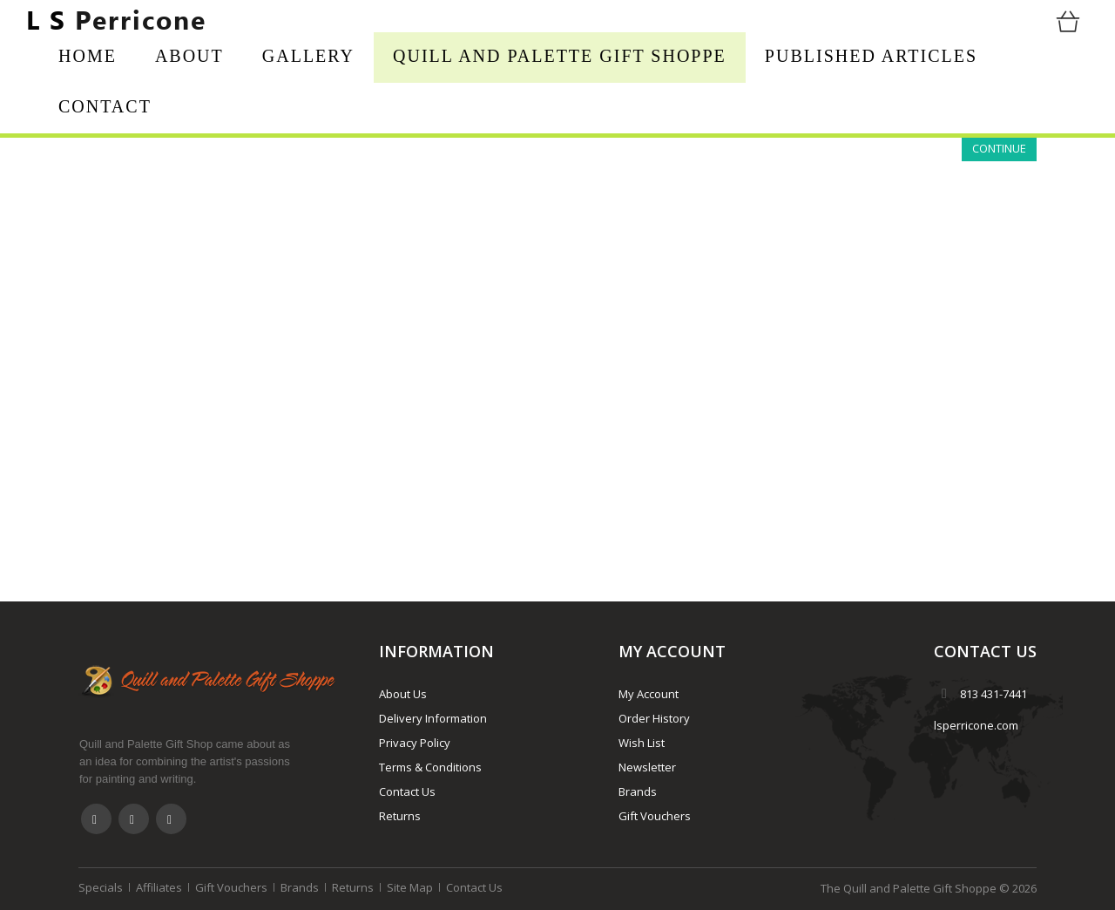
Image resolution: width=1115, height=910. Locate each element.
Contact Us (407, 791)
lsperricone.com (976, 725)
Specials (100, 887)
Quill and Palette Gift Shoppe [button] (559, 55)
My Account (648, 694)
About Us (403, 694)
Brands (637, 791)
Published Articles (871, 55)
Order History (654, 718)
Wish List (641, 742)
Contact (105, 106)
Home (87, 55)
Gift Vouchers (654, 816)
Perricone (116, 19)
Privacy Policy (414, 742)
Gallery (308, 55)
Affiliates (159, 887)
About (189, 55)
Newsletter (647, 767)
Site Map (410, 887)
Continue (999, 148)
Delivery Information (433, 718)
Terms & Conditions (430, 767)
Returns (400, 816)
